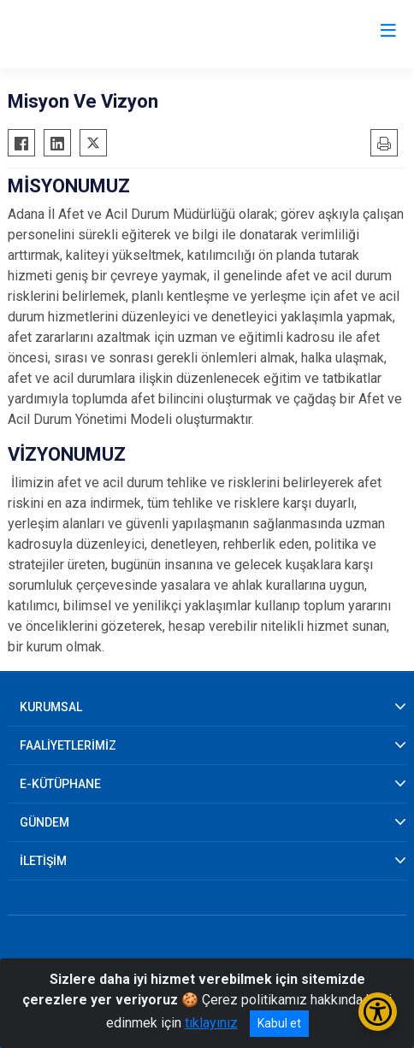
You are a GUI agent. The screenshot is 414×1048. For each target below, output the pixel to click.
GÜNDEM (44, 822)
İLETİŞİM (43, 861)
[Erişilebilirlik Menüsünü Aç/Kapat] (377, 1011)
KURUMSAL (51, 707)
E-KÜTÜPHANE (60, 784)
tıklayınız (211, 1023)
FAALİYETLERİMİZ (68, 745)
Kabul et (279, 1023)
